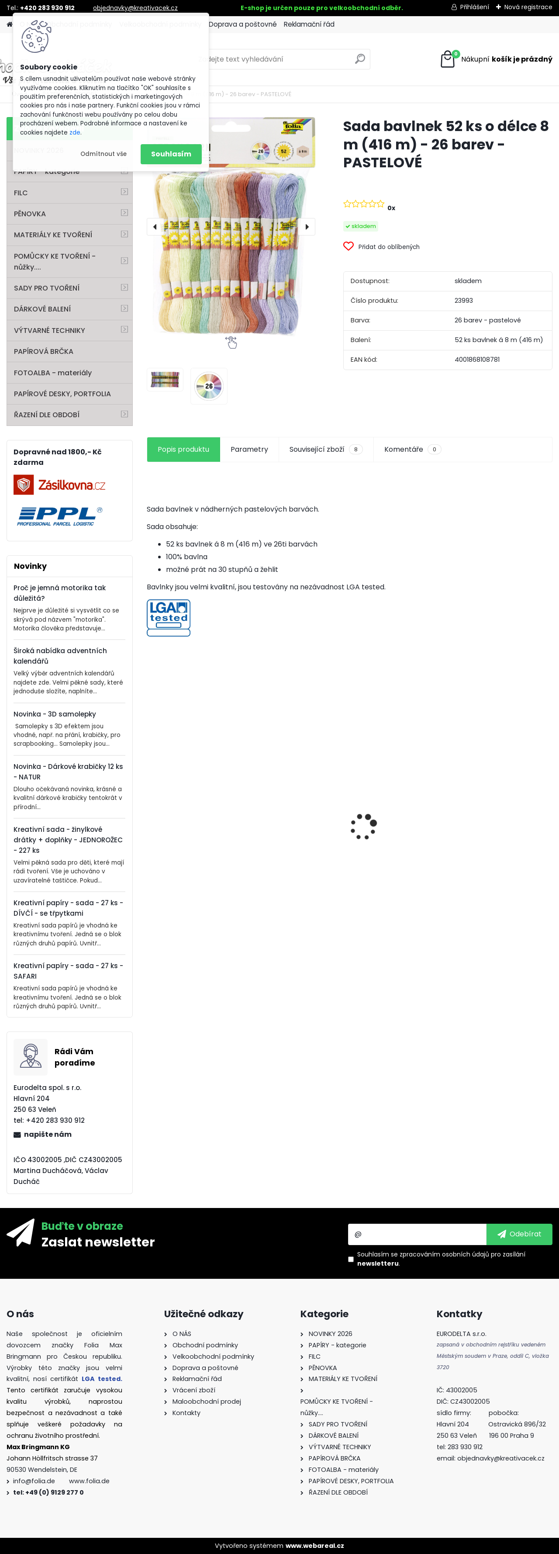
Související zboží (326, 449)
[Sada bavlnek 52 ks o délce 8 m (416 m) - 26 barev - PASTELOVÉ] (231, 226)
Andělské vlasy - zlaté (499, 852)
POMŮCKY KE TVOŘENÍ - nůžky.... (55, 261)
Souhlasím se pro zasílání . (441, 1259)
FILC (21, 193)
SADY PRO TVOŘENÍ (46, 288)
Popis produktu (183, 449)
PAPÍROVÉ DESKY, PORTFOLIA (62, 394)
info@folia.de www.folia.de (61, 1481)
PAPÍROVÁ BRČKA (43, 351)
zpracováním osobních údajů (444, 1254)
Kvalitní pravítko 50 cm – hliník (193, 777)
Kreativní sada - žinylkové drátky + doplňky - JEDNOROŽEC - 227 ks (68, 840)
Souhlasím (171, 154)
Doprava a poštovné (243, 24)
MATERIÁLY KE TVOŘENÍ (53, 235)
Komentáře (413, 449)
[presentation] (155, 226)
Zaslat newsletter (98, 1241)
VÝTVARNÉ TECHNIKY (49, 330)
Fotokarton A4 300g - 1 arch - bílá (397, 807)
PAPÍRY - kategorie (46, 171)
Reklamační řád (309, 24)
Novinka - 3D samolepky (55, 714)
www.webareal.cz (315, 1545)
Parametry (249, 449)
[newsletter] (519, 1234)
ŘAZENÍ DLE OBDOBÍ (46, 415)
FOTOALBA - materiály (53, 373)
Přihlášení (474, 7)
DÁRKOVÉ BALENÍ (42, 309)
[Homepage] (10, 24)
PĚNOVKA (30, 214)
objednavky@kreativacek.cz (135, 7)
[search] (360, 62)
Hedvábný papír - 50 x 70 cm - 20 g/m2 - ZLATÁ (298, 803)
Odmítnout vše (103, 154)
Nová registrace (528, 7)
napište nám (48, 1134)
